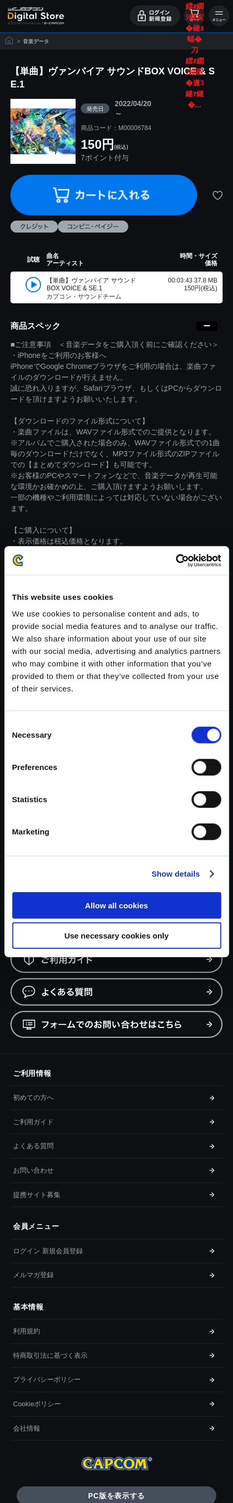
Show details (176, 873)
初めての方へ (33, 1097)
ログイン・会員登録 (155, 15)
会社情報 (26, 1428)
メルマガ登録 (33, 1275)
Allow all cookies (116, 905)
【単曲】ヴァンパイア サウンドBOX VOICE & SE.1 (91, 284)
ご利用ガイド (33, 1122)
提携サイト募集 (36, 1195)
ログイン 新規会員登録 (48, 1251)
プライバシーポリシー (47, 1379)
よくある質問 (33, 1146)
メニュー (219, 15)
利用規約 (26, 1331)
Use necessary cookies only (116, 935)
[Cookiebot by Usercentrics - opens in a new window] (175, 560)
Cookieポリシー (37, 1404)
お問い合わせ (33, 1170)
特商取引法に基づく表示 (50, 1355)
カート (194, 15)
